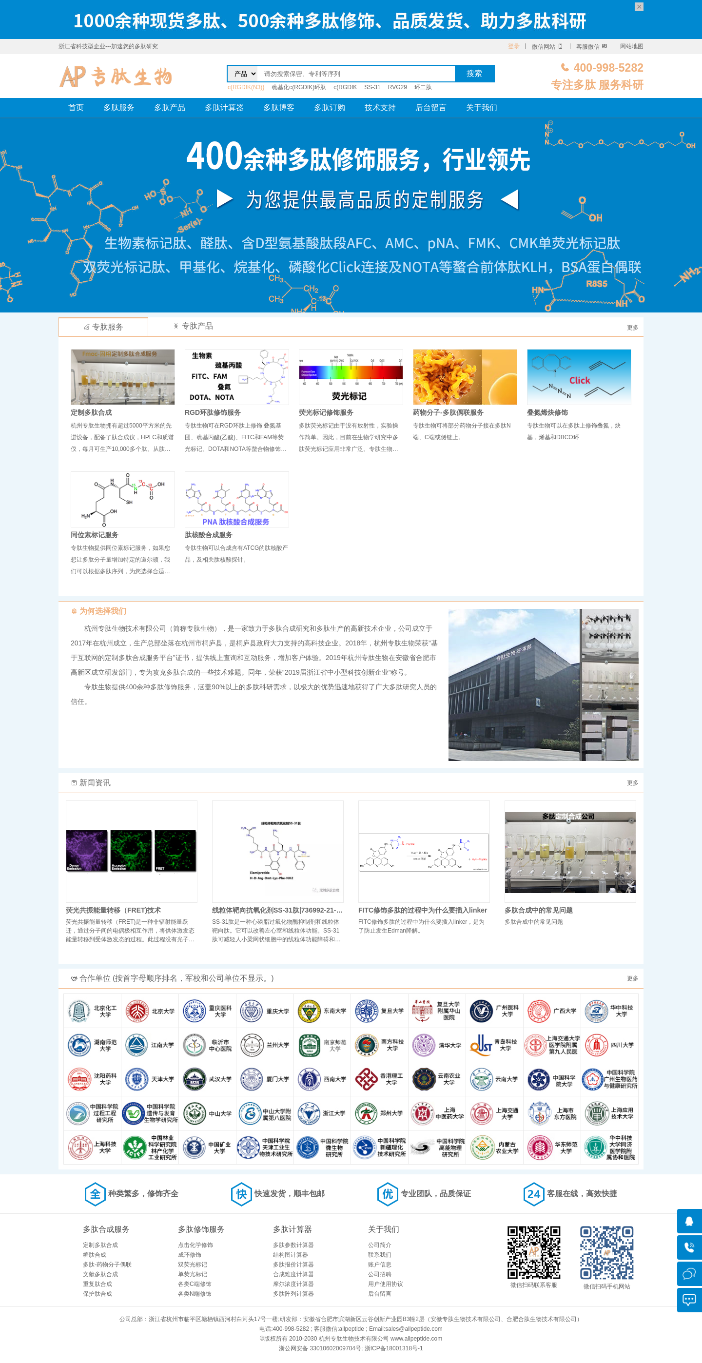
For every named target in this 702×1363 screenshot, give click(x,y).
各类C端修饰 (195, 1284)
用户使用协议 (385, 1284)
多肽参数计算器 (293, 1245)
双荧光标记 (192, 1264)
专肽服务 (103, 327)
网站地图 (632, 46)
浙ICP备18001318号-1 (394, 1348)
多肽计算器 (224, 107)
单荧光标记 (192, 1274)
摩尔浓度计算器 (293, 1284)
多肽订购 (329, 107)
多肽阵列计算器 (293, 1293)
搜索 (474, 73)
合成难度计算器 (293, 1274)
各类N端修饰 (195, 1293)
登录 (514, 46)
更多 (633, 327)
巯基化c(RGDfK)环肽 (299, 87)
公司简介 (379, 1245)
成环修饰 (189, 1254)
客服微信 (592, 46)
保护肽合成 (97, 1293)
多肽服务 (119, 107)
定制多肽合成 (100, 1245)
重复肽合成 (97, 1284)
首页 (76, 107)
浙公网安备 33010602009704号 (320, 1348)
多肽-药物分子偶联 (107, 1264)
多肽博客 (278, 107)
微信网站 (548, 46)
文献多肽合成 (100, 1274)
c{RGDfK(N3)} (246, 87)
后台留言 (431, 107)
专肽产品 (193, 326)
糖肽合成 (94, 1254)
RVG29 (397, 87)
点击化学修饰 (195, 1245)
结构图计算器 (290, 1254)
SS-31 (372, 87)
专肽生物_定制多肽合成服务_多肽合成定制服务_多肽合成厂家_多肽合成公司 (115, 76)
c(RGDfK (345, 87)
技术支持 (380, 107)
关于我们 (481, 107)
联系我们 (379, 1254)
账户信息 (379, 1264)
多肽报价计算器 (293, 1264)
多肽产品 (169, 107)
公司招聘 (379, 1274)
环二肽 (423, 87)
